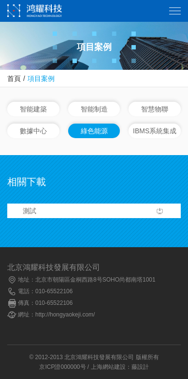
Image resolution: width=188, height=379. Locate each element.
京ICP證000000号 (62, 366)
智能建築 (33, 109)
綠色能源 (94, 131)
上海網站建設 (108, 366)
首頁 (14, 78)
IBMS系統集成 (154, 131)
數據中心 (33, 131)
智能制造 (94, 109)
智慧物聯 (154, 109)
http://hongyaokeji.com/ (65, 314)
